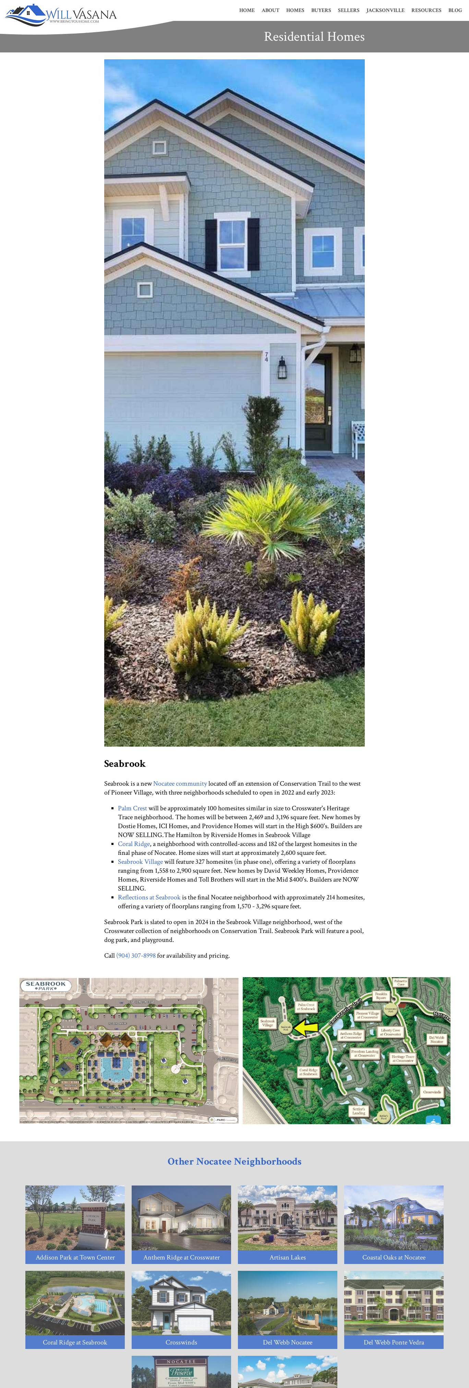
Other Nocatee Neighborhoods (234, 1161)
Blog (455, 10)
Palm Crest (132, 808)
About (270, 10)
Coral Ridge (134, 843)
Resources (426, 10)
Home (247, 10)
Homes (295, 10)
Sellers (349, 10)
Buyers (321, 10)
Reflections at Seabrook (149, 897)
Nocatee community (180, 783)
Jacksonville (385, 10)
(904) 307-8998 (136, 955)
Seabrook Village (140, 861)
